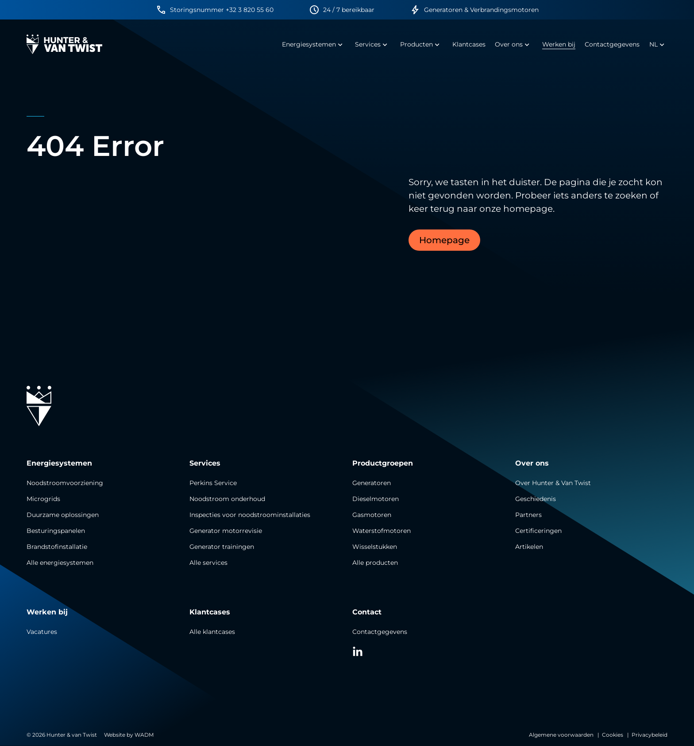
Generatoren (371, 483)
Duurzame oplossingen (63, 515)
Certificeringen (538, 531)
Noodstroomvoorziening (65, 483)
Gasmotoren (371, 515)
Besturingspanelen (56, 531)
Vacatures (42, 632)
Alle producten (375, 563)
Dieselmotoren (375, 499)
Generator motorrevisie (225, 531)
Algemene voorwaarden (561, 734)
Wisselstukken (374, 547)
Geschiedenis (535, 499)
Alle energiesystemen (60, 563)
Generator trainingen (221, 547)
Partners (528, 515)
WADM (144, 734)
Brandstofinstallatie (57, 547)
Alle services (208, 563)
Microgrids (43, 499)
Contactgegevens (379, 632)
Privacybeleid (649, 734)
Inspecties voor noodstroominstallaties (249, 515)
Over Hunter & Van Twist (553, 483)
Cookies (612, 734)
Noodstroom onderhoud (227, 499)
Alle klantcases (212, 632)
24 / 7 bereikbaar (348, 10)
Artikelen (529, 547)
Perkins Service (213, 483)
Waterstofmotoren (381, 531)
